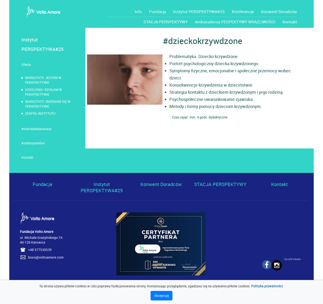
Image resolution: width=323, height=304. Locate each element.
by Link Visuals (292, 259)
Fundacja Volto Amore (36, 231)
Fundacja (157, 11)
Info (138, 11)
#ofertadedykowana (36, 129)
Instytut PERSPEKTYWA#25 (199, 11)
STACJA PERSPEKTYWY (165, 22)
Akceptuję (161, 295)
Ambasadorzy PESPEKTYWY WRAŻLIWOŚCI (235, 22)
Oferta (26, 64)
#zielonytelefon (33, 143)
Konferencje (243, 11)
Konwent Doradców (279, 11)
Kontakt (290, 22)
